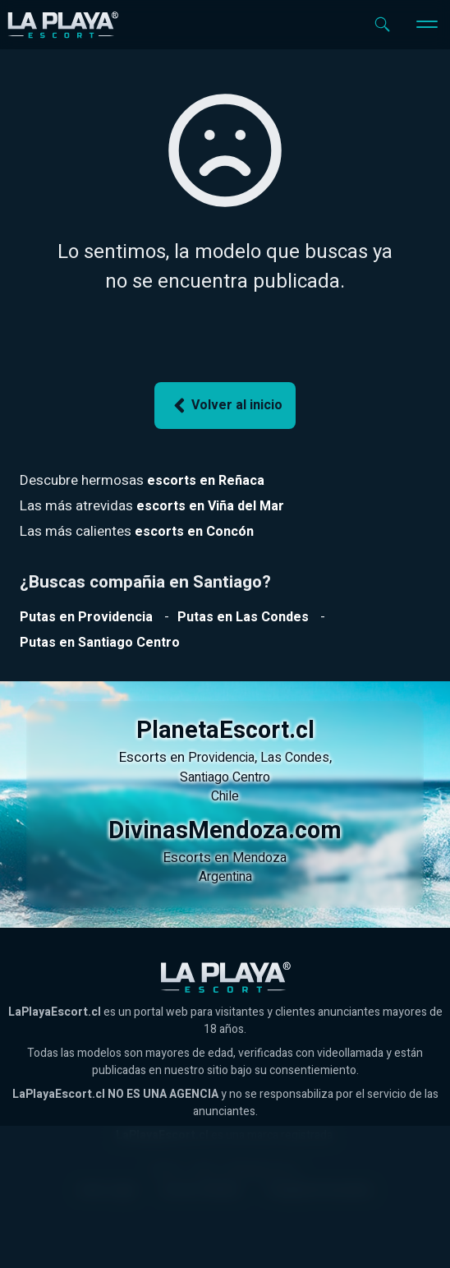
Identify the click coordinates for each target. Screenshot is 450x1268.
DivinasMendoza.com (225, 831)
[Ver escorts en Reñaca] (205, 481)
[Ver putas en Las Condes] (243, 617)
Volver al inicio (225, 405)
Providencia (221, 758)
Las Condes (294, 758)
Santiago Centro (225, 777)
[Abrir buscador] (382, 24)
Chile (225, 796)
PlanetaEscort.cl (225, 730)
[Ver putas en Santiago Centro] (100, 642)
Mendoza (259, 858)
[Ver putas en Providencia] (86, 617)
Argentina (225, 877)
